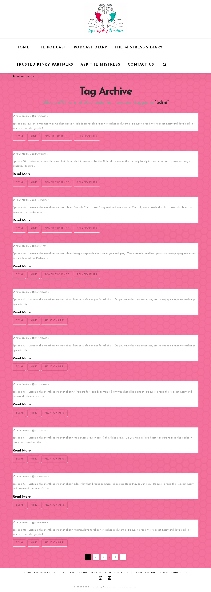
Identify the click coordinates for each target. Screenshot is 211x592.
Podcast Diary (64, 573)
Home (28, 573)
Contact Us (179, 573)
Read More (22, 174)
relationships (87, 136)
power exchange (56, 136)
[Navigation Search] (164, 64)
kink (33, 136)
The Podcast (43, 573)
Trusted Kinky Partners (126, 573)
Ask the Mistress (157, 573)
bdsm (19, 136)
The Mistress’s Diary (91, 573)
